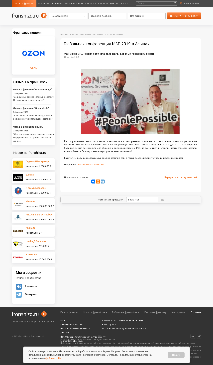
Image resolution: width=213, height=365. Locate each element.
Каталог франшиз (24, 3)
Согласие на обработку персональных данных (124, 328)
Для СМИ (64, 332)
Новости (114, 3)
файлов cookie (53, 358)
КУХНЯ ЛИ (31, 254)
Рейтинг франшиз (74, 3)
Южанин (30, 201)
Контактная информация (71, 341)
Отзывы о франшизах (30, 82)
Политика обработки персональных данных (81, 337)
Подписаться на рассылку (127, 199)
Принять (176, 354)
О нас (63, 320)
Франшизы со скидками (50, 3)
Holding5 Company (36, 241)
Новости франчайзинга (95, 312)
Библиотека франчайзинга (125, 312)
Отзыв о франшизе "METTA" (28, 126)
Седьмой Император (37, 161)
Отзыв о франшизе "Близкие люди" (32, 89)
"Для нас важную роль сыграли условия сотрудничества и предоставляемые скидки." (33, 137)
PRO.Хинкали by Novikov (39, 214)
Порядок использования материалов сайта (122, 320)
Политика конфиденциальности (75, 328)
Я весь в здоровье (36, 187)
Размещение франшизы (71, 324)
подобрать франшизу (184, 16)
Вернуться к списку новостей (181, 177)
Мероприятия (178, 312)
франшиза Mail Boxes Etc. (91, 164)
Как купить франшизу (96, 3)
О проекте (196, 312)
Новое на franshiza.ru (29, 152)
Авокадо (30, 227)
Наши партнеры (109, 324)
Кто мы (124, 3)
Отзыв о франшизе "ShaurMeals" (31, 108)
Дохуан (30, 174)
